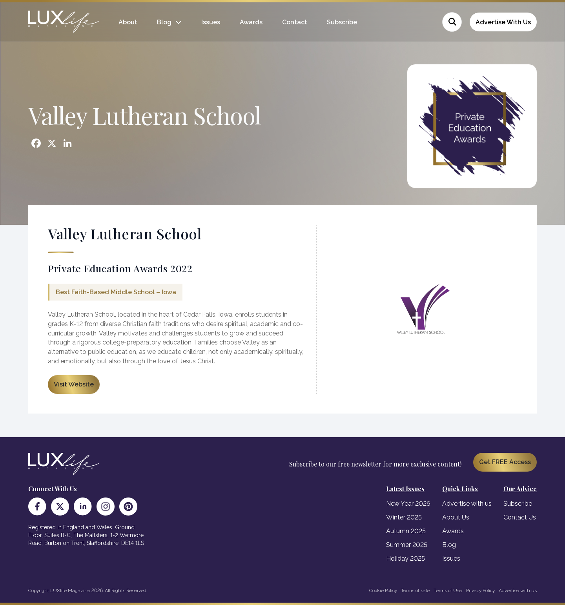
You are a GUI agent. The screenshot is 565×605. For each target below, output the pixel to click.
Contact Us (519, 517)
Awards (251, 22)
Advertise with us (467, 503)
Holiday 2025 (405, 558)
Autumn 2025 (406, 531)
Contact (294, 22)
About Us (455, 517)
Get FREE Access (505, 462)
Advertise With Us (503, 22)
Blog (164, 22)
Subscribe (342, 22)
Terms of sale (415, 590)
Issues (210, 22)
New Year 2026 (408, 503)
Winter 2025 (404, 517)
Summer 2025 (406, 545)
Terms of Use (448, 590)
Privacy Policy (480, 590)
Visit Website (74, 384)
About (127, 22)
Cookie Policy (383, 590)
